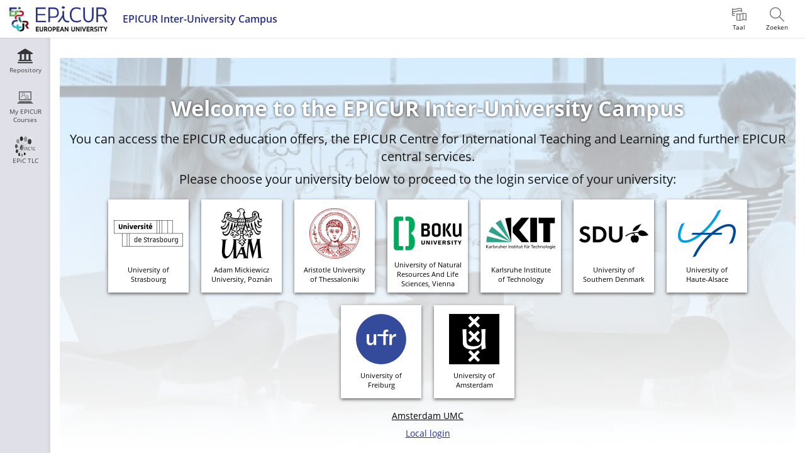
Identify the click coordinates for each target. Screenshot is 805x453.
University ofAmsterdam (474, 380)
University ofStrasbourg (148, 274)
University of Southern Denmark (614, 274)
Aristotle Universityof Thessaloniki (334, 274)
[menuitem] (739, 19)
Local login (428, 433)
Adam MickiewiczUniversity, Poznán (241, 274)
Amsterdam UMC (428, 416)
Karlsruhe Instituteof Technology (521, 274)
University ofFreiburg (381, 380)
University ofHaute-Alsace (707, 274)
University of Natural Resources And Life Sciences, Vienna (428, 274)
